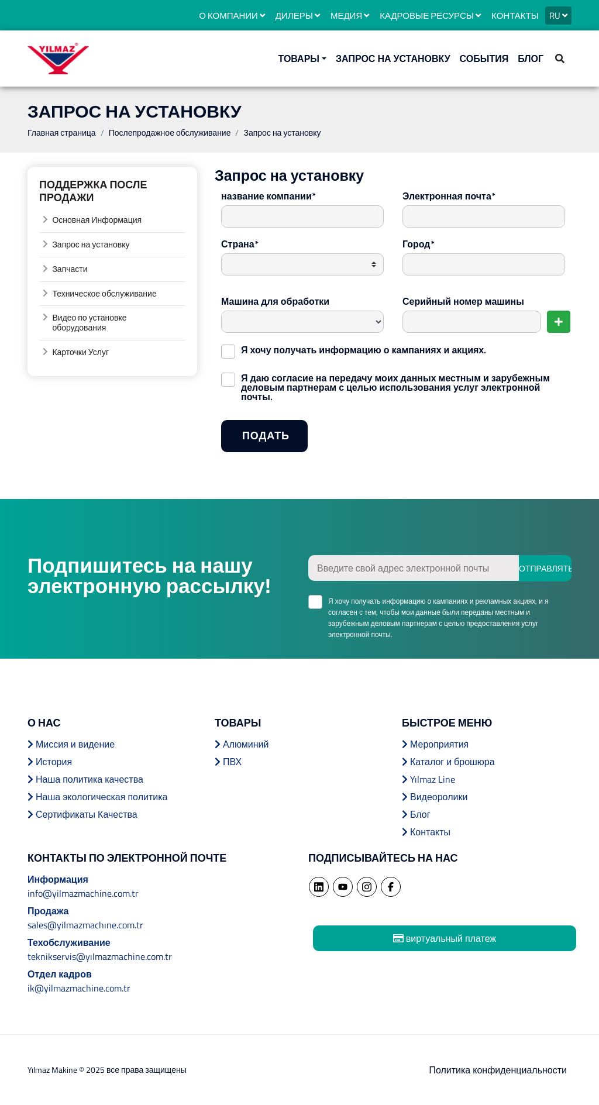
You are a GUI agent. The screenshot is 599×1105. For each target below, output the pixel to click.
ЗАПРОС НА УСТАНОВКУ (393, 58)
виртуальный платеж (444, 938)
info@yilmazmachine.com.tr (83, 893)
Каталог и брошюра (448, 762)
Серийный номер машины (463, 301)
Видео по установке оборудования (89, 322)
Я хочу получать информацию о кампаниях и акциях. (363, 348)
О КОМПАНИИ (232, 15)
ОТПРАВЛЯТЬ (545, 568)
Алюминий (241, 744)
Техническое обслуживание (104, 293)
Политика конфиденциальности (498, 1070)
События (484, 58)
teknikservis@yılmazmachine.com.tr (99, 956)
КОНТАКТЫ (515, 15)
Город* (418, 244)
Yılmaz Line (428, 779)
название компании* (268, 196)
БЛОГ (530, 58)
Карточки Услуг (80, 352)
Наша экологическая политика (97, 797)
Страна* (240, 244)
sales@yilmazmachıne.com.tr (85, 925)
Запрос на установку (90, 244)
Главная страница (61, 132)
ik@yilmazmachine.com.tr (78, 988)
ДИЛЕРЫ (298, 15)
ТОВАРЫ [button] (298, 58)
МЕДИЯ (350, 15)
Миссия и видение (71, 744)
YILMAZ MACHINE (58, 58)
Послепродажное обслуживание (170, 132)
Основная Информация (97, 220)
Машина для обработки (275, 301)
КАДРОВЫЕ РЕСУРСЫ (430, 15)
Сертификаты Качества (82, 814)
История (49, 762)
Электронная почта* (448, 196)
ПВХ (228, 762)
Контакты (426, 832)
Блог (416, 814)
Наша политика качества (85, 779)
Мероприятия (435, 744)
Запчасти (69, 269)
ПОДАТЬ (275, 439)
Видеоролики (434, 797)
